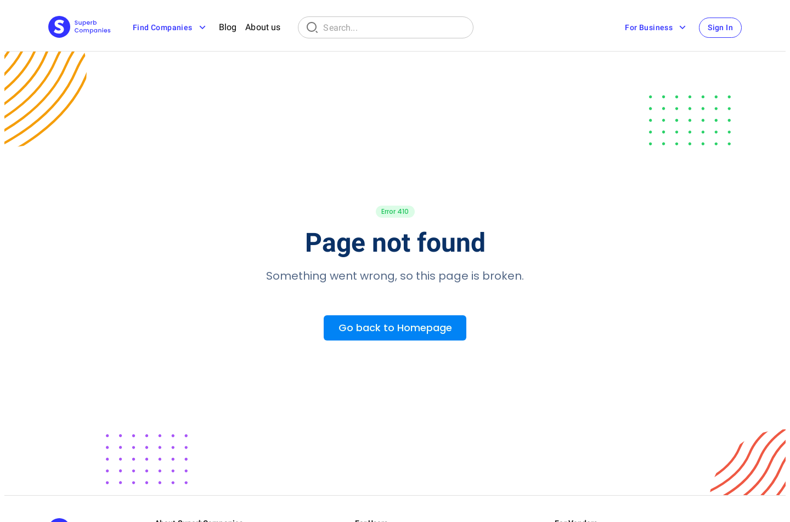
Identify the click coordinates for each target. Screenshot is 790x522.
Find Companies (170, 27)
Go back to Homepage (395, 327)
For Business (656, 27)
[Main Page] (79, 27)
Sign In (720, 27)
